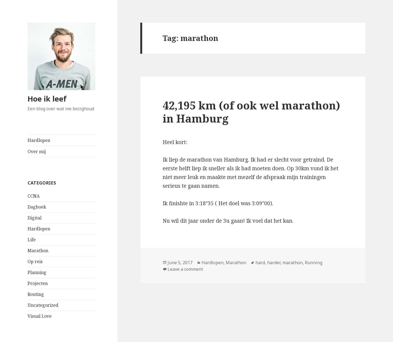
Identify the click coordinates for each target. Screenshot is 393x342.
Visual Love (40, 316)
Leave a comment (185, 269)
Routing (36, 294)
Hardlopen (39, 140)
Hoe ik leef (47, 99)
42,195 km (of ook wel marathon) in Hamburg (251, 112)
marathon (292, 263)
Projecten (38, 283)
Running (313, 263)
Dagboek (37, 207)
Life (32, 240)
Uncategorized (43, 305)
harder (273, 263)
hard (260, 263)
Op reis (35, 261)
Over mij (37, 151)
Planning (37, 272)
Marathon (38, 251)
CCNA (34, 196)
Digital (34, 218)
